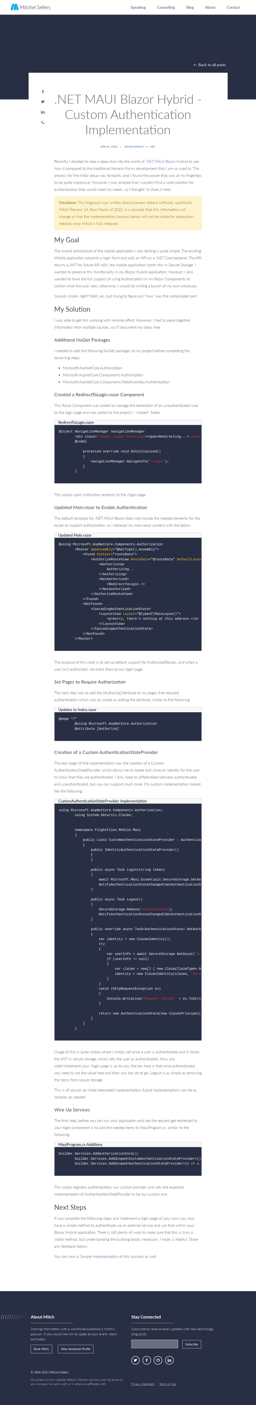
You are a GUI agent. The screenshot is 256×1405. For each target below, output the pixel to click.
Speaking (138, 7)
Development (134, 146)
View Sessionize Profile (75, 1349)
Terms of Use (167, 1384)
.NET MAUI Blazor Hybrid (167, 161)
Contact (233, 7)
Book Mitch (41, 1349)
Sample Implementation (99, 1256)
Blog (190, 7)
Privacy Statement (143, 1384)
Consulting (166, 7)
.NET (152, 146)
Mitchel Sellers (31, 7)
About (210, 7)
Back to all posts (212, 64)
